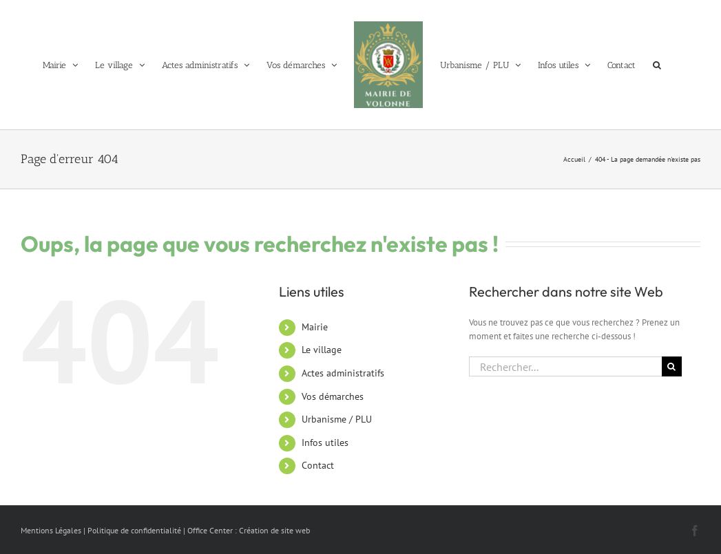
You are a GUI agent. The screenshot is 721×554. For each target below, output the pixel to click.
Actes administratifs (343, 373)
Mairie (315, 327)
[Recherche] (672, 366)
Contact (318, 465)
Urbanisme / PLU (337, 419)
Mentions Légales (51, 530)
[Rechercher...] (565, 366)
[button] (657, 65)
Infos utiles (325, 442)
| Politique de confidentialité (132, 530)
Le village (322, 349)
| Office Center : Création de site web (246, 530)
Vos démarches (333, 396)
